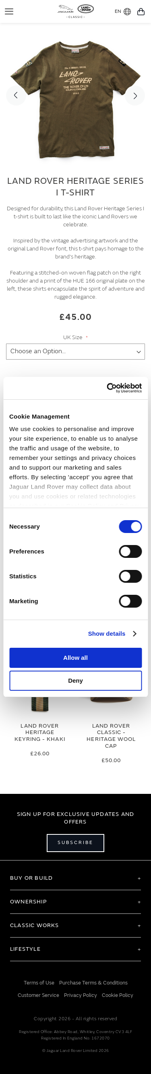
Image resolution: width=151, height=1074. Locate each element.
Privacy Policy (80, 995)
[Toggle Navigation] (9, 11)
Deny (75, 680)
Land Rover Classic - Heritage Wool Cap (111, 735)
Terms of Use (39, 983)
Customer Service (38, 995)
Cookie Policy (117, 995)
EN (123, 11)
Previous (16, 95)
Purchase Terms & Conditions (93, 983)
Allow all (75, 657)
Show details (107, 633)
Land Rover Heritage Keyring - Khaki (39, 732)
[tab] (75, 878)
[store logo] (75, 10)
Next (135, 95)
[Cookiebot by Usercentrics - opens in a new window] (107, 388)
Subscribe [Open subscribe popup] (75, 843)
